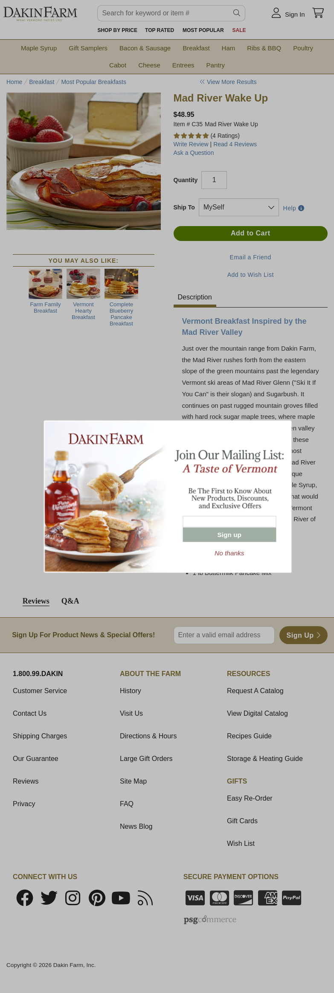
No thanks (229, 553)
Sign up (229, 534)
